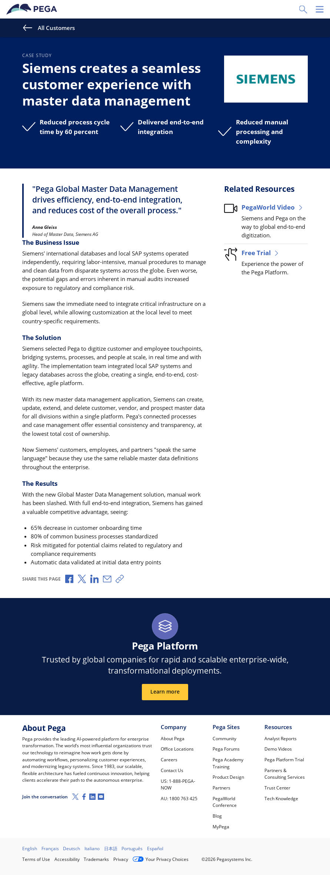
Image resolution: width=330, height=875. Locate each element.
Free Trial (260, 252)
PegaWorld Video (272, 207)
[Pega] (33, 9)
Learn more (165, 691)
